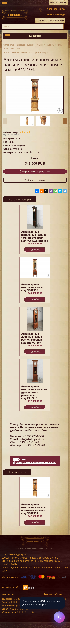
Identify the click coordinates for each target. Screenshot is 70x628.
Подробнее (35, 249)
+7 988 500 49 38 (55, 9)
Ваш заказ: (58, 2)
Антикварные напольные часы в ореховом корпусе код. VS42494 (33, 509)
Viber (49, 14)
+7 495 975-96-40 (33, 436)
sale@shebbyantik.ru (31, 439)
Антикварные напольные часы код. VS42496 (32, 287)
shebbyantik (16, 605)
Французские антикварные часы (34, 462)
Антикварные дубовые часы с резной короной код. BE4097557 (31, 338)
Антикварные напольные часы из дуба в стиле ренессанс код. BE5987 (34, 392)
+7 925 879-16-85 (18, 609)
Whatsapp (60, 14)
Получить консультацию (50, 20)
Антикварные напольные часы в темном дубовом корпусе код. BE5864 (34, 236)
